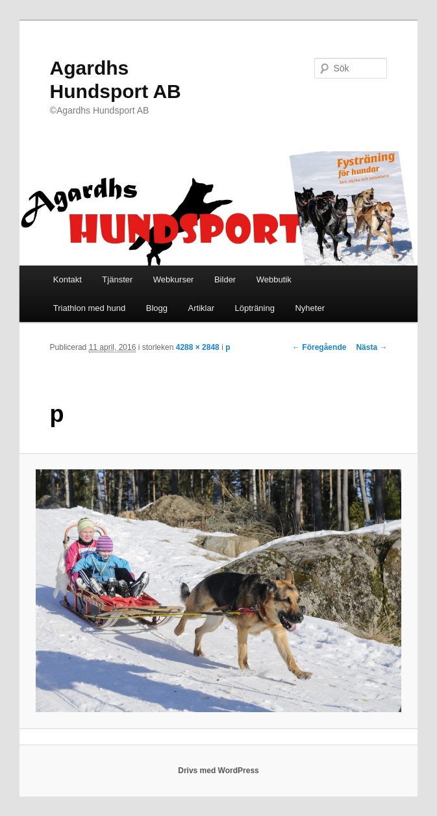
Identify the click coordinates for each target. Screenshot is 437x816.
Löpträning (255, 308)
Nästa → (371, 347)
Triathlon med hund (89, 308)
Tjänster (117, 279)
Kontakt (67, 279)
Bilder (225, 279)
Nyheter (310, 308)
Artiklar (201, 308)
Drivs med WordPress (218, 770)
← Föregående (319, 347)
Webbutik (274, 279)
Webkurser (173, 279)
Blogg (157, 308)
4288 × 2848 (197, 347)
